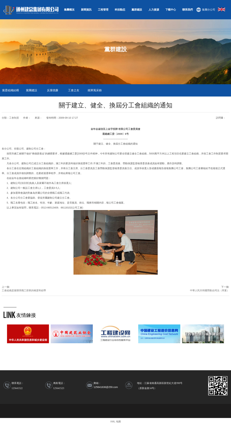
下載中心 (170, 9)
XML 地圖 (115, 421)
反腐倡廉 (52, 90)
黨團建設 (31, 90)
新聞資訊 (86, 9)
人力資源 (154, 9)
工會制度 (14, 117)
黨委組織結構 (10, 90)
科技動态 (120, 9)
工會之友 (73, 90)
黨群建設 (137, 9)
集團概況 (69, 9)
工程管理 (103, 9)
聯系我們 (187, 9)
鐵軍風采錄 (95, 90)
